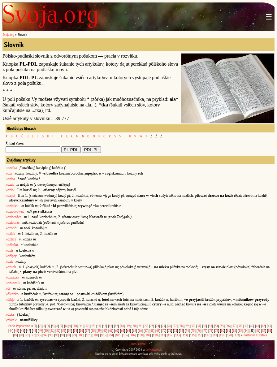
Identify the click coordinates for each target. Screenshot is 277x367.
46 (22, 330)
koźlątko (12, 245)
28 (181, 325)
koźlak (10, 233)
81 (228, 330)
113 (177, 335)
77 (204, 330)
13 (92, 325)
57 (87, 330)
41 (257, 325)
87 (263, 330)
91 (27, 335)
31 (198, 325)
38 (239, 325)
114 (185, 335)
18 (122, 325)
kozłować (12, 222)
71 (169, 330)
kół (8, 288)
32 (204, 325)
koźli (9, 261)
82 (234, 330)
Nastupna (249, 335)
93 (39, 335)
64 (128, 330)
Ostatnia (261, 335)
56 (81, 330)
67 (146, 330)
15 (104, 325)
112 (170, 335)
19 (128, 325)
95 (50, 335)
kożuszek (12, 277)
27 (175, 325)
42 (263, 325)
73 (181, 330)
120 (229, 335)
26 (169, 325)
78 (210, 330)
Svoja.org (8, 34)
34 (216, 325)
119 (222, 335)
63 (122, 330)
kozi (9, 173)
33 (210, 325)
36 (228, 325)
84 (246, 330)
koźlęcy (11, 256)
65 (134, 330)
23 (151, 325)
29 (186, 325)
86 (257, 330)
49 (40, 330)
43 (269, 325)
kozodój (11, 228)
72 (175, 330)
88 (269, 330)
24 (157, 325)
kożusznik (13, 283)
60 (104, 330)
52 (57, 330)
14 (98, 325)
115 (192, 335)
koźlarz (11, 239)
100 (81, 335)
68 (152, 330)
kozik (10, 184)
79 (216, 330)
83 (240, 330)
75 (193, 330)
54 (69, 330)
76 (199, 330)
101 (88, 335)
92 (33, 335)
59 (99, 330)
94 (44, 335)
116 (199, 335)
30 (192, 325)
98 (68, 335)
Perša (11, 325)
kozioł (10, 190)
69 (157, 330)
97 (62, 335)
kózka (10, 314)
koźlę (9, 250)
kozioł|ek (12, 206)
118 (214, 335)
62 (116, 330)
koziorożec (13, 217)
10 (75, 325)
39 (245, 325)
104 (110, 335)
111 (162, 335)
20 (134, 325)
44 (10, 330)
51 (52, 330)
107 (133, 335)
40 (251, 325)
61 (110, 330)
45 (16, 330)
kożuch (11, 267)
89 (15, 335)
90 (21, 335)
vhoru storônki (138, 344)
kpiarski (11, 320)
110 (155, 335)
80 (222, 330)
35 (222, 325)
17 (116, 325)
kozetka (11, 168)
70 (163, 330)
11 (81, 325)
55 (75, 330)
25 (163, 325)
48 (34, 330)
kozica (10, 179)
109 (147, 335)
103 (103, 335)
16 (110, 325)
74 (187, 330)
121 (237, 335)
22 (145, 325)
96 (56, 335)
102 (95, 335)
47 (28, 330)
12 (87, 325)
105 (118, 335)
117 (207, 335)
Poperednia (23, 325)
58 (93, 330)
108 (140, 335)
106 (125, 335)
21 (139, 325)
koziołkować (15, 211)
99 (74, 335)
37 (234, 325)
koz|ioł (10, 195)
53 (63, 330)
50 (46, 330)
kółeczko (12, 294)
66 (140, 330)
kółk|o (10, 299)
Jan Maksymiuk (153, 350)
